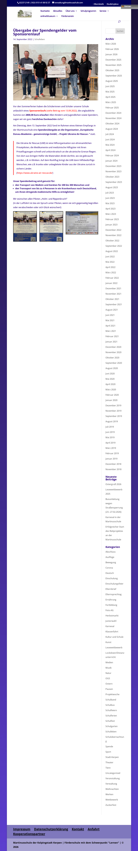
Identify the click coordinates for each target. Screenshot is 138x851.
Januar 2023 (111, 224)
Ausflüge (109, 557)
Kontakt (78, 829)
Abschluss (110, 551)
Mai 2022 (110, 261)
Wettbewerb (111, 799)
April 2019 (110, 442)
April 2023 (110, 208)
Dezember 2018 (113, 464)
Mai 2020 (110, 378)
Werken (109, 794)
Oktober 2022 (112, 240)
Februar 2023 (112, 219)
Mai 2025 (110, 91)
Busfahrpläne (112, 4)
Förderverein (67, 16)
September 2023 (113, 182)
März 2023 (110, 214)
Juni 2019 (110, 432)
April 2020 (110, 384)
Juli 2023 (109, 192)
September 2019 (113, 416)
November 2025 (113, 65)
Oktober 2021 (112, 299)
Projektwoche (112, 694)
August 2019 (111, 421)
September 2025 (113, 75)
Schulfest (110, 720)
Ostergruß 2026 (113, 484)
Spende (109, 746)
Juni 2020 (110, 373)
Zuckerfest (110, 805)
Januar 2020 (111, 400)
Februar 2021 (112, 336)
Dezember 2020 (113, 347)
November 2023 (113, 171)
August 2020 (111, 368)
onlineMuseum (47, 16)
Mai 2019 (110, 437)
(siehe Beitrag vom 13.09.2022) (53, 110)
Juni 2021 (110, 315)
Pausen (109, 689)
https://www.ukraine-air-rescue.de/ (35, 172)
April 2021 (110, 325)
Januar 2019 (111, 458)
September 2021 (113, 304)
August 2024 (111, 128)
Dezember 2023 (113, 166)
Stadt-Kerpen (112, 757)
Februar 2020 (112, 394)
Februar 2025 (112, 107)
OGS (107, 678)
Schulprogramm (88, 11)
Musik (108, 667)
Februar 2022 (112, 277)
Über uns (70, 11)
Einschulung (111, 578)
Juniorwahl (110, 620)
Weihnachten (112, 789)
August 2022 (111, 251)
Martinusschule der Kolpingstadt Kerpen (37, 842)
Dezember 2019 (113, 405)
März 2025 (110, 102)
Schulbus (110, 705)
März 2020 (110, 389)
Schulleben (39, 39)
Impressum (21, 829)
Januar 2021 (111, 341)
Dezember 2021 (113, 288)
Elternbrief (110, 589)
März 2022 (110, 272)
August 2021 (111, 309)
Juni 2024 (110, 139)
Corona (109, 567)
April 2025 (110, 96)
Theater (109, 762)
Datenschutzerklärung (51, 829)
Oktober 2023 (112, 176)
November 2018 (113, 469)
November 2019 (113, 410)
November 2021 (113, 293)
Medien (109, 662)
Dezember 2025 (113, 59)
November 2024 (113, 118)
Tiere (108, 767)
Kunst (108, 642)
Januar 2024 (111, 160)
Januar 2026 (111, 54)
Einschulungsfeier (114, 583)
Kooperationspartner (29, 834)
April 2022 (110, 267)
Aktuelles (57, 11)
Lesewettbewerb (113, 647)
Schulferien (111, 715)
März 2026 (110, 43)
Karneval (109, 626)
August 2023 (111, 187)
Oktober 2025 (112, 70)
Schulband (110, 699)
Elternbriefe (98, 4)
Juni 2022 (110, 256)
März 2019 (110, 448)
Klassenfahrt (111, 631)
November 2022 (113, 235)
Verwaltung (111, 783)
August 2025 (111, 81)
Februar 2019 (112, 453)
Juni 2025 (110, 86)
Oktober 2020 (112, 357)
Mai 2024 (110, 144)
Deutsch (109, 573)
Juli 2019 (109, 426)
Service (103, 11)
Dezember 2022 (113, 229)
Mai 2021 (110, 320)
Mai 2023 (110, 203)
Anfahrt (94, 829)
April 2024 (110, 150)
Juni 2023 (110, 198)
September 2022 (113, 245)
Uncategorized (112, 773)
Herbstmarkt (111, 615)
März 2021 (110, 331)
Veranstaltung (112, 778)
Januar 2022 (111, 283)
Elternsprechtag (113, 594)
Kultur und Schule (114, 636)
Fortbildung (111, 605)
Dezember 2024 (113, 112)
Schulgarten (111, 726)
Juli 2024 (109, 134)
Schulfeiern (111, 710)
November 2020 (113, 352)
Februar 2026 (112, 49)
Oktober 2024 (112, 123)
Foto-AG (109, 610)
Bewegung (110, 562)
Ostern (109, 683)
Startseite (45, 11)
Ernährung (110, 599)
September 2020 (113, 362)
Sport (108, 751)
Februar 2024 (112, 155)
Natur (108, 673)
